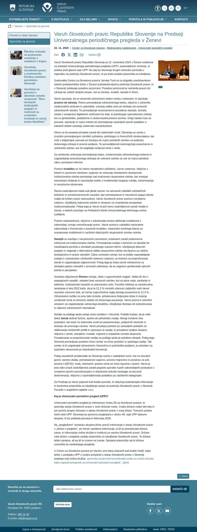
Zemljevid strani (60, 529)
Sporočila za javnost (37, 26)
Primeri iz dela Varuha (23, 35)
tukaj (90, 389)
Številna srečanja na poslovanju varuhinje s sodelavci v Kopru (35, 56)
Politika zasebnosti (86, 529)
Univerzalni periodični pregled (155, 48)
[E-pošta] (178, 8)
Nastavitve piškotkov (135, 529)
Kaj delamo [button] (89, 19)
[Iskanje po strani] (164, 8)
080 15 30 (23, 514)
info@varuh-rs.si (27, 518)
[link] (157, 8)
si (185, 8)
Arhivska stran (63, 504)
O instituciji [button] (60, 19)
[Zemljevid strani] (171, 8)
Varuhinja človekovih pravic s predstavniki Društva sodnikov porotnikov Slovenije (35, 75)
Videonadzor (110, 529)
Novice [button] (113, 19)
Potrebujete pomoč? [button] (25, 19)
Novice (19, 26)
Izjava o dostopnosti (33, 529)
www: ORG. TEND (164, 529)
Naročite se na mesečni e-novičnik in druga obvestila (24, 489)
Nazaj (183, 476)
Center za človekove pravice (88, 48)
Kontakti (181, 19)
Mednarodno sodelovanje (122, 48)
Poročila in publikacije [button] (146, 19)
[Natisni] (95, 55)
